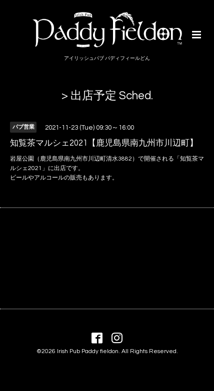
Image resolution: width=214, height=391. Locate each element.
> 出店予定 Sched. (107, 96)
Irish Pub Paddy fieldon (87, 351)
